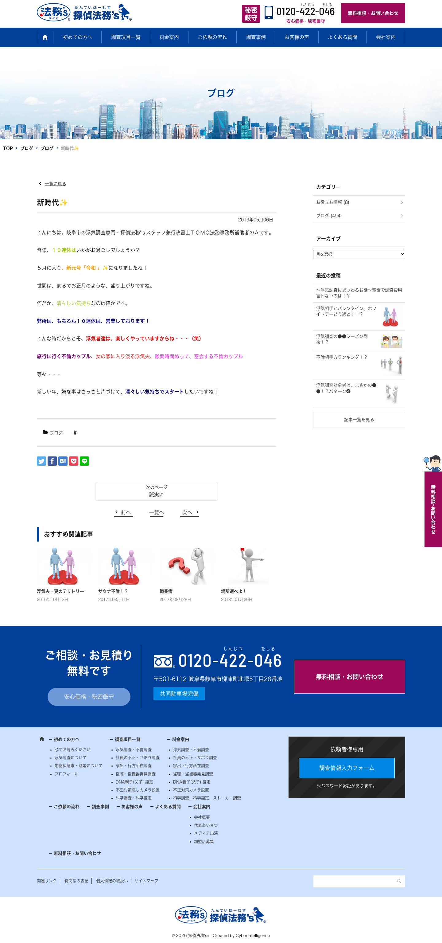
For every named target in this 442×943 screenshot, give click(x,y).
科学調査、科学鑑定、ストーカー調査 (207, 798)
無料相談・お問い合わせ (373, 13)
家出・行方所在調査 (134, 766)
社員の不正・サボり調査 (138, 758)
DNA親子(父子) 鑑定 (134, 782)
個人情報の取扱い (112, 881)
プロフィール (67, 774)
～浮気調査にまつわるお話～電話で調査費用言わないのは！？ (359, 293)
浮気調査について (71, 758)
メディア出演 (206, 833)
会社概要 (202, 817)
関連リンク (47, 881)
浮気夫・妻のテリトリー (60, 591)
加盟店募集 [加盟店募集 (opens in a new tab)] (204, 841)
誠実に (156, 494)
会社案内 (386, 37)
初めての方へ (77, 37)
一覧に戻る (55, 184)
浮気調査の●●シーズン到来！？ (342, 339)
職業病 (166, 591)
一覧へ (156, 512)
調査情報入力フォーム (346, 768)
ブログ (26, 148)
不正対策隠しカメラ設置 (138, 790)
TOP (8, 148)
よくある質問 (342, 37)
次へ (187, 512)
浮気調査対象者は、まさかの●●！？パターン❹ (346, 388)
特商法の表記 (76, 881)
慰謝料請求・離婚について (79, 766)
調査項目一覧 (126, 37)
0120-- (230, 660)
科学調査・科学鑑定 (134, 798)
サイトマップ (146, 881)
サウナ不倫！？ (113, 591)
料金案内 (169, 37)
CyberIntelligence (253, 935)
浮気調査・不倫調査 (134, 750)
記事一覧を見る (359, 419)
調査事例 (256, 37)
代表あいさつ (206, 825)
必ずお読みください (73, 750)
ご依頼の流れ (212, 37)
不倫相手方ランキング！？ (342, 357)
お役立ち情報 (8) (332, 202)
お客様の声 (297, 37)
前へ (126, 512)
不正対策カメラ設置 (191, 790)
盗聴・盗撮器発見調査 (136, 774)
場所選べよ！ (234, 591)
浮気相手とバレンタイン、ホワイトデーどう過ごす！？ (346, 311)
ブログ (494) (329, 215)
